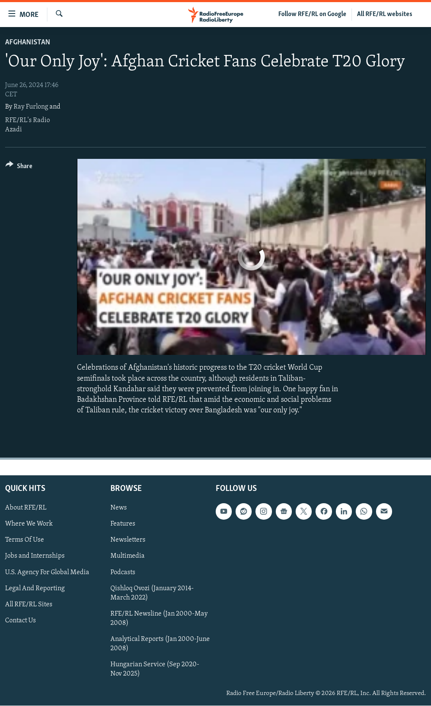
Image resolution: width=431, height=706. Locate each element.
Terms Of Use (24, 540)
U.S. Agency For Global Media (47, 572)
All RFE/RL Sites (28, 604)
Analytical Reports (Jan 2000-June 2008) (160, 644)
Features (122, 524)
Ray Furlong (31, 107)
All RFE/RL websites (384, 14)
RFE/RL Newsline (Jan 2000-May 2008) (159, 619)
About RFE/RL (26, 508)
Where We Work (29, 524)
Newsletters (127, 540)
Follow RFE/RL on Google (312, 14)
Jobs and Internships (35, 556)
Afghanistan (27, 42)
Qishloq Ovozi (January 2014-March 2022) (152, 593)
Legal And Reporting (35, 588)
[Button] (18, 167)
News (118, 508)
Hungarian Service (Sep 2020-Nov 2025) (154, 669)
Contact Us (20, 620)
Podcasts (122, 572)
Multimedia (127, 556)
